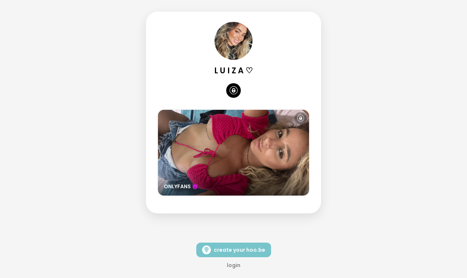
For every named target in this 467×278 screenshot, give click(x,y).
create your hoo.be (233, 250)
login (233, 265)
